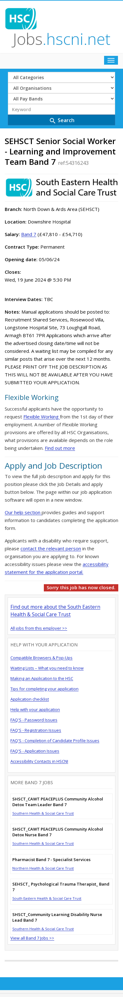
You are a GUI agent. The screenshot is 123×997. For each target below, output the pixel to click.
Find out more (60, 448)
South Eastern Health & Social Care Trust (46, 898)
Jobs (61, 39)
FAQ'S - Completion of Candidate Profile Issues (54, 740)
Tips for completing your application (44, 689)
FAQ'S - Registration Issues (35, 730)
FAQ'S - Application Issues (34, 751)
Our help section (23, 512)
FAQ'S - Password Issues (33, 720)
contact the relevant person (50, 548)
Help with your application (35, 709)
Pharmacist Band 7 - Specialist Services (51, 859)
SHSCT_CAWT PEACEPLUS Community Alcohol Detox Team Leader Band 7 (57, 801)
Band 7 (28, 234)
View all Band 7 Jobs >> (32, 938)
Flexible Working (41, 416)
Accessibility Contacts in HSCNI (39, 761)
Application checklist (29, 699)
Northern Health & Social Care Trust (43, 868)
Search (61, 121)
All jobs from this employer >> (38, 628)
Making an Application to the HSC (41, 678)
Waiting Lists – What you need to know (47, 668)
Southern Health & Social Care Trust (43, 813)
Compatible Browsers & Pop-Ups (41, 657)
